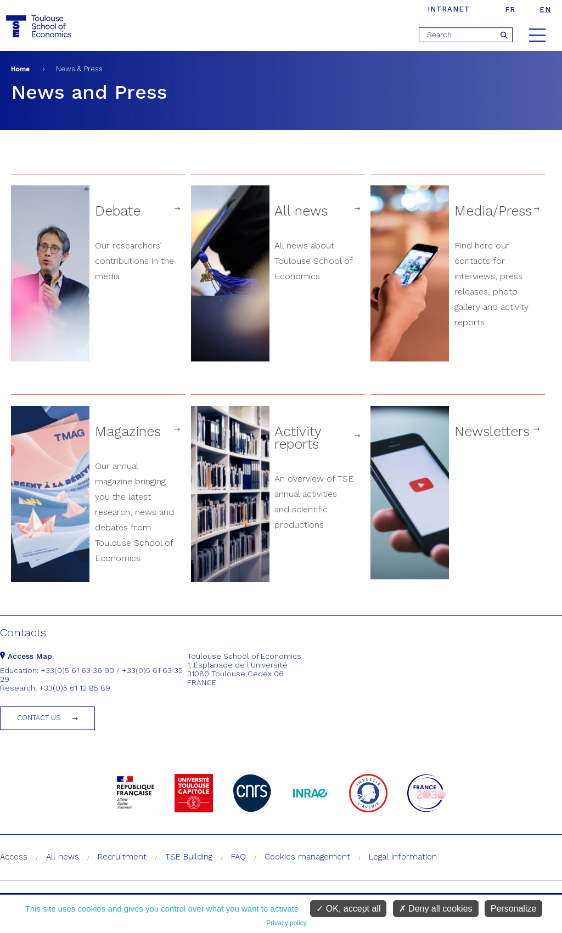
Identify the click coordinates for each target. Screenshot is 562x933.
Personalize (514, 908)
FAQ (238, 857)
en (545, 9)
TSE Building (188, 857)
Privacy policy (286, 923)
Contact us (39, 718)
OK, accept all (348, 908)
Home (20, 69)
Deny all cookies (436, 908)
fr (510, 9)
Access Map (26, 656)
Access (13, 857)
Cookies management (307, 857)
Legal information (403, 857)
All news (62, 857)
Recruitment (122, 857)
